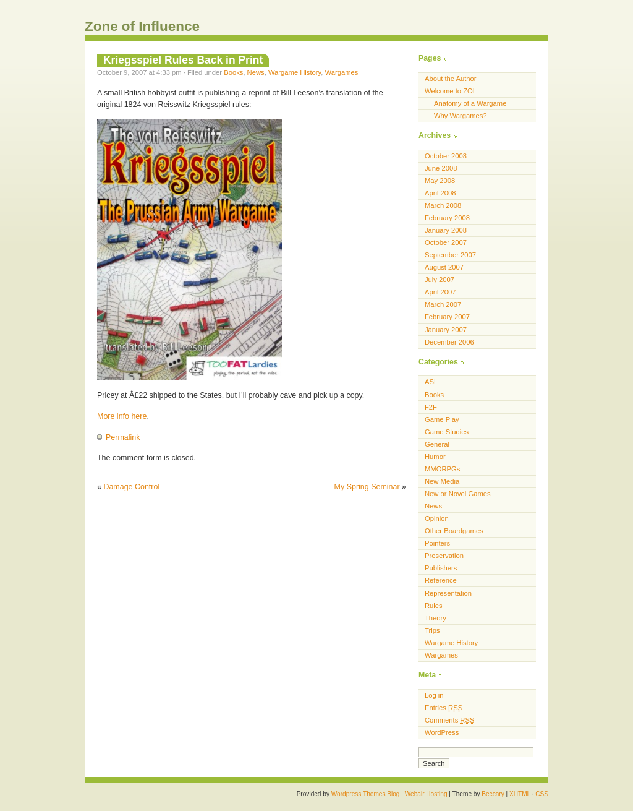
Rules (434, 605)
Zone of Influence (142, 26)
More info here (122, 416)
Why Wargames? (460, 115)
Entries (443, 707)
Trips (432, 630)
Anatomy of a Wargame (470, 103)
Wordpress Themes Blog (365, 794)
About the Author (451, 78)
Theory (435, 618)
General (437, 444)
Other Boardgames (454, 530)
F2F (431, 407)
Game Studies (447, 432)
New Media (442, 481)
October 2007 (446, 242)
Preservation (444, 555)
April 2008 (440, 193)
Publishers (441, 568)
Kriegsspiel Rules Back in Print (183, 60)
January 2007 (446, 329)
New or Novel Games (458, 493)
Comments (449, 720)
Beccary (493, 794)
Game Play (442, 419)
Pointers (437, 543)
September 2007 (450, 255)
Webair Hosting (426, 794)
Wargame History (294, 72)
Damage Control (131, 487)
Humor (435, 456)
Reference (441, 580)
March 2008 (443, 205)
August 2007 (444, 267)
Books (233, 72)
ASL (431, 381)
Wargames (342, 72)
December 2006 (449, 342)
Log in (434, 695)
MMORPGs (442, 469)
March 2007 (443, 304)
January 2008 (446, 230)
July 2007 (439, 279)
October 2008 (446, 156)
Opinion (437, 518)
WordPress (442, 732)
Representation (448, 593)
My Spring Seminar (367, 487)
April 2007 (440, 292)
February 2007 (447, 316)
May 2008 (440, 180)
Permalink (123, 437)
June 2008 (441, 168)
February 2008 (447, 217)
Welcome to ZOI (450, 91)
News (256, 72)
